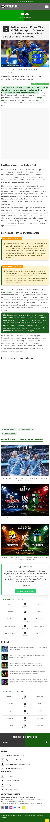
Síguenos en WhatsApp (40, 84)
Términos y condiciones (12, 780)
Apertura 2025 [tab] (8, 599)
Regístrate (29, 1)
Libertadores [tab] (8, 691)
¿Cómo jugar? (10, 776)
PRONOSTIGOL (18, 69)
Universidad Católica (10, 429)
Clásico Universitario (10, 433)
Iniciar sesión (21, 1)
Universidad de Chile (27, 429)
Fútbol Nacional (28, 17)
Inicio (19, 17)
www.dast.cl (4, 817)
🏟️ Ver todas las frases (25, 591)
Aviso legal (9, 785)
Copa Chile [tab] (20, 599)
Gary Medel (6, 292)
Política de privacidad (12, 789)
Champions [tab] (20, 691)
